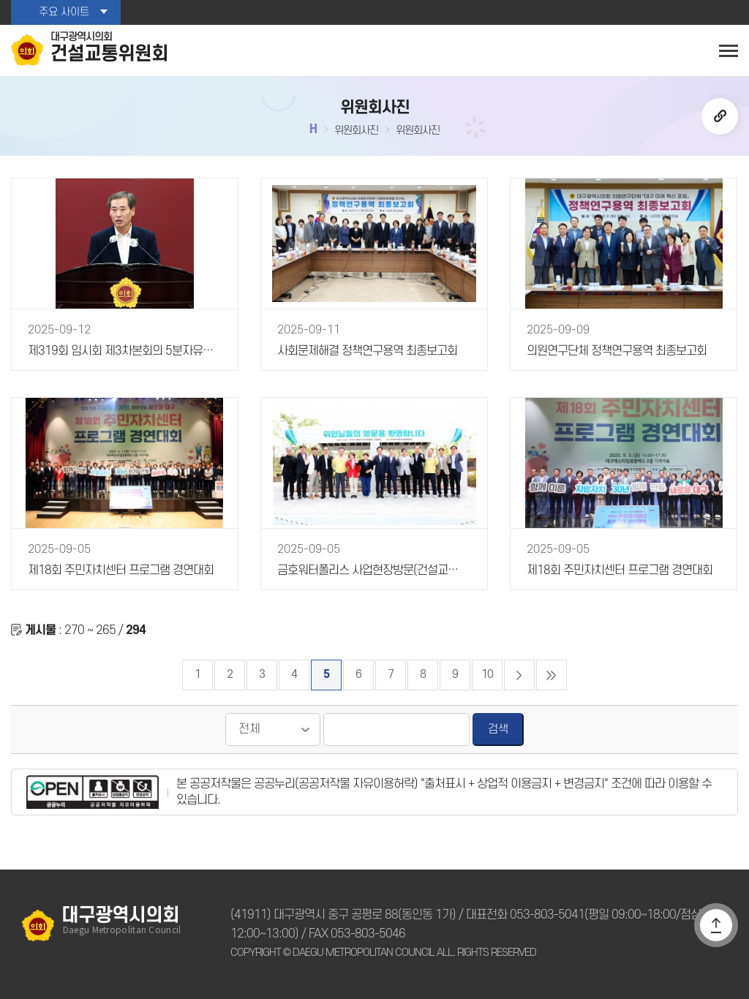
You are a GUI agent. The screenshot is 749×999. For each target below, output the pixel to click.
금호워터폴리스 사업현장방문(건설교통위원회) (373, 570)
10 (487, 674)
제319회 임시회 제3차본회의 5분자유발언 (123, 351)
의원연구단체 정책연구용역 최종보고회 (617, 351)
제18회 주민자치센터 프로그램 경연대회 (121, 570)
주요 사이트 (64, 12)
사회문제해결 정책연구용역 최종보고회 (367, 351)
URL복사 (719, 116)
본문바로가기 (0, 0)
